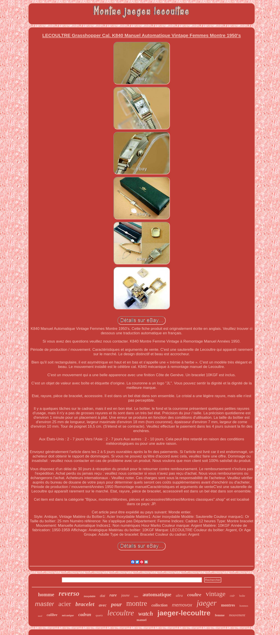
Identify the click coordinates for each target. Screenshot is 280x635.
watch (145, 613)
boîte (242, 595)
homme (46, 594)
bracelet (84, 604)
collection (159, 605)
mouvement (237, 615)
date (136, 596)
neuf (40, 616)
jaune (125, 595)
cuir (232, 595)
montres (228, 605)
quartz (99, 615)
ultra (179, 595)
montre (136, 603)
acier (64, 603)
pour (116, 604)
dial (102, 596)
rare (113, 595)
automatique (157, 594)
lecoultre (120, 613)
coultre (194, 594)
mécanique (68, 615)
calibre (52, 615)
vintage (215, 593)
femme (219, 615)
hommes (243, 605)
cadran (84, 614)
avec (103, 605)
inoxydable (89, 596)
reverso (69, 593)
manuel (141, 620)
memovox (182, 604)
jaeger (206, 603)
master (44, 603)
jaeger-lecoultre (183, 613)
